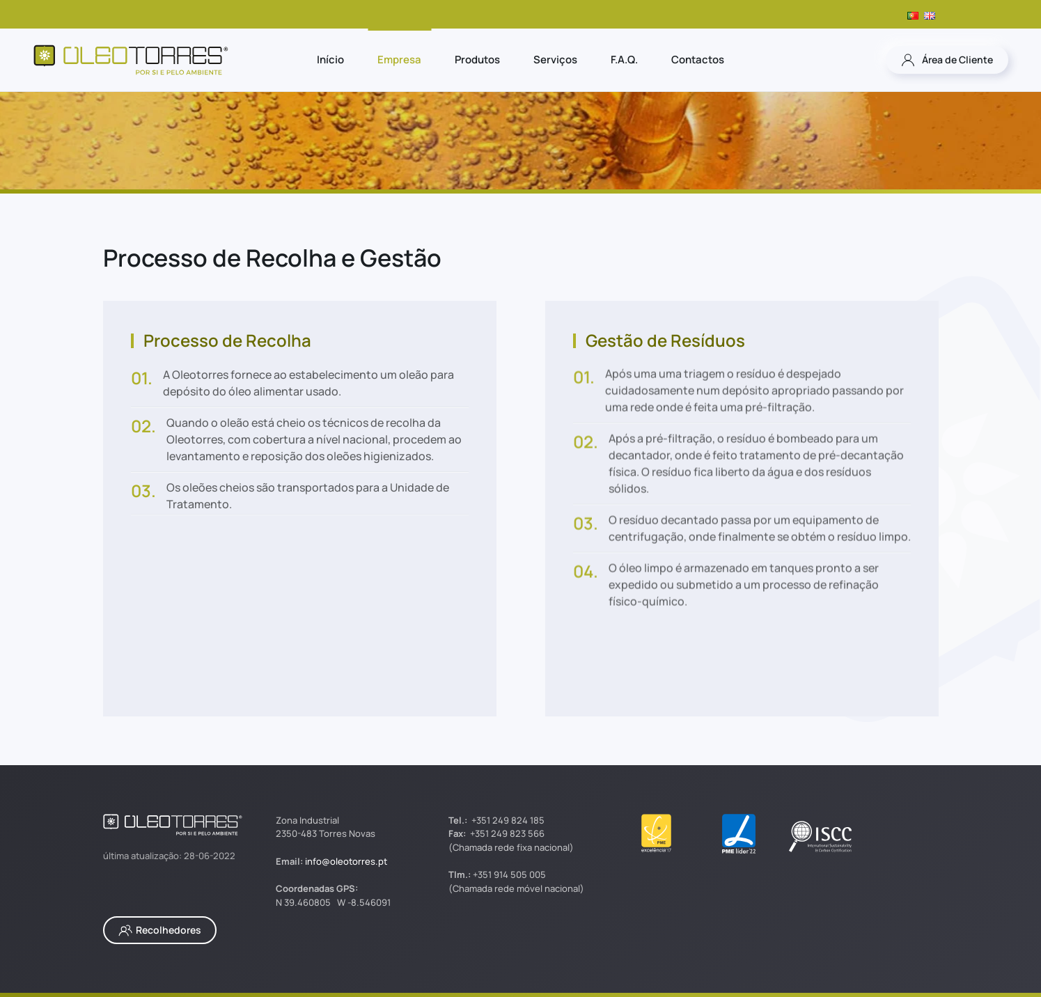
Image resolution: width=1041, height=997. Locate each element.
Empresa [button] (399, 59)
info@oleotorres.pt (346, 861)
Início (330, 59)
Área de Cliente (947, 60)
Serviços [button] (555, 59)
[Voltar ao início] (130, 60)
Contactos (697, 59)
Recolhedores (159, 930)
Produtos (477, 59)
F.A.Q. (624, 59)
